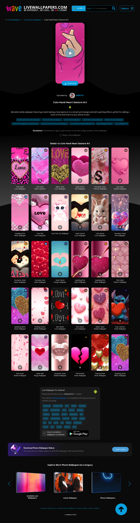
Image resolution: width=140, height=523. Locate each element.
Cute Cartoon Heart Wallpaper (120, 328)
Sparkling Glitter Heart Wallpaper (20, 328)
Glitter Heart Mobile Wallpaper (100, 328)
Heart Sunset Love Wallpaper (80, 234)
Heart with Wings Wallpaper (40, 374)
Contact (44, 508)
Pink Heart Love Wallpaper (20, 188)
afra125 (76, 95)
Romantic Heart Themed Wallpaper (100, 188)
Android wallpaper (59, 398)
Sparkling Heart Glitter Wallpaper (120, 374)
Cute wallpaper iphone (104, 124)
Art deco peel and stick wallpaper (28, 120)
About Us (52, 508)
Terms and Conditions (66, 508)
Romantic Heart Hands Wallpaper (20, 281)
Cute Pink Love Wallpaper (40, 234)
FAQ (90, 508)
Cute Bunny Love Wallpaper (100, 234)
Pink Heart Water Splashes (40, 188)
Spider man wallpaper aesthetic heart (25, 124)
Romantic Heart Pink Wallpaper (120, 234)
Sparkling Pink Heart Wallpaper (20, 234)
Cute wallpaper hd (121, 124)
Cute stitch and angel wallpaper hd (82, 124)
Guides (96, 508)
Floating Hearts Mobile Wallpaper (40, 328)
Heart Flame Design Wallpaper (60, 281)
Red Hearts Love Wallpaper (60, 328)
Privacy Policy (81, 508)
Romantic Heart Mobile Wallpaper (60, 374)
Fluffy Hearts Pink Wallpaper (80, 188)
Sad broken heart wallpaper (92, 120)
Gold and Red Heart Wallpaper (100, 374)
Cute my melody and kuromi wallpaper (54, 124)
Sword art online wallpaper (52, 120)
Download (70, 83)
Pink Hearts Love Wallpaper (80, 328)
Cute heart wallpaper (32, 20)
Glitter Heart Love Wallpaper (60, 188)
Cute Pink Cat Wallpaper (60, 233)
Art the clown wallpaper (72, 120)
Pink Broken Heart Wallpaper (80, 374)
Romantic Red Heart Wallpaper (40, 281)
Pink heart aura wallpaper (114, 120)
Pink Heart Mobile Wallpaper (120, 188)
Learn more (120, 449)
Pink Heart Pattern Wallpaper (120, 281)
